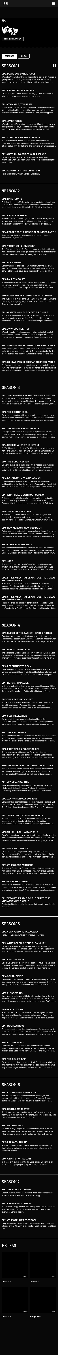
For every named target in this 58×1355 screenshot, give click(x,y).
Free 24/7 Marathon (12, 39)
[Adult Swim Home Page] (9, 3)
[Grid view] (54, 65)
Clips (23, 56)
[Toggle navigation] (53, 3)
